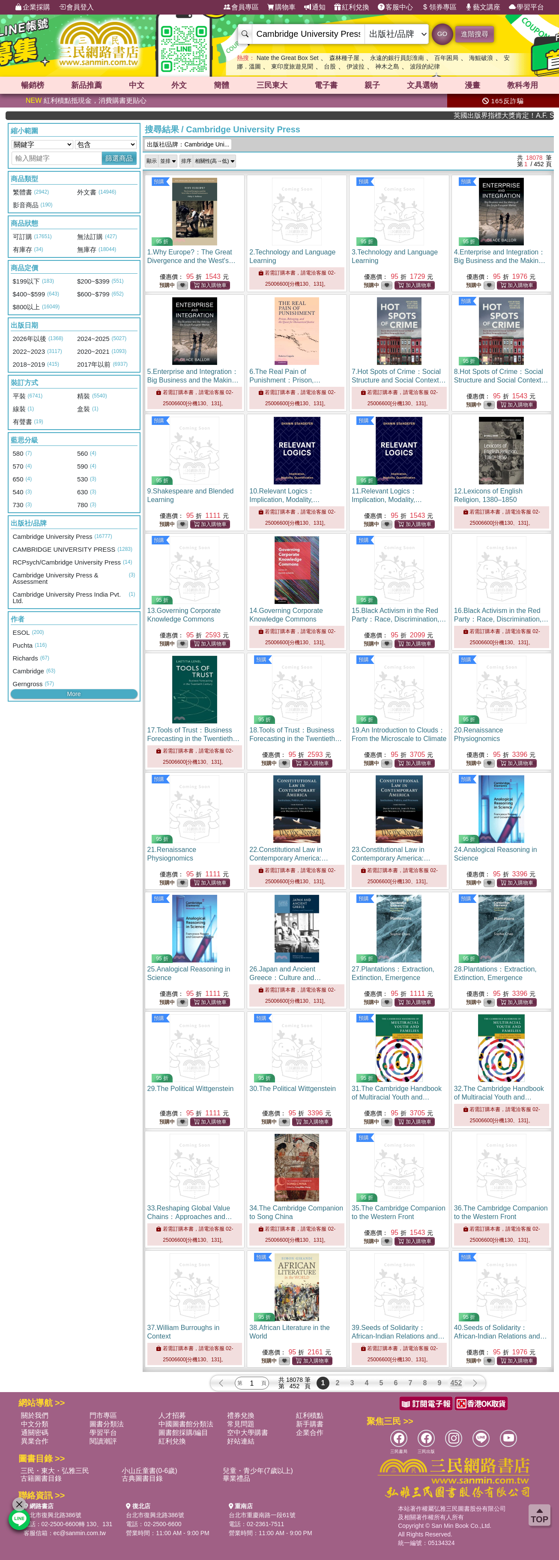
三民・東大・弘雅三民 (55, 1470)
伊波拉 (356, 66)
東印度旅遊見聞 (292, 66)
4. (500, 260)
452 (456, 1383)
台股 (330, 66)
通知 (315, 7)
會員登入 (76, 7)
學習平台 (526, 7)
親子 (372, 85)
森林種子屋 (344, 57)
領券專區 (439, 7)
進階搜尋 (474, 34)
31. (397, 1097)
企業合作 (309, 1432)
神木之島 (387, 66)
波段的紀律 (425, 66)
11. (387, 499)
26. (285, 977)
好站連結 (240, 1441)
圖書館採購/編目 (183, 1432)
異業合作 (34, 1441)
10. (284, 499)
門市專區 (103, 1415)
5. (193, 380)
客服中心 (395, 7)
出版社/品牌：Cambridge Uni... (188, 144)
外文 (179, 85)
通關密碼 (34, 1432)
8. (501, 380)
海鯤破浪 (481, 57)
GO (442, 33)
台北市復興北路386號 (52, 1515)
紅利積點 (309, 1415)
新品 (86, 85)
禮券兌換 (240, 1415)
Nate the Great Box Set (288, 57)
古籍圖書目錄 (41, 1478)
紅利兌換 (351, 7)
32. (499, 1097)
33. (189, 1216)
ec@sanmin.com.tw (80, 1533)
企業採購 (32, 7)
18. (295, 738)
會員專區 (241, 7)
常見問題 (240, 1424)
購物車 (281, 7)
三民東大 (272, 85)
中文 (136, 85)
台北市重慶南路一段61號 (262, 1515)
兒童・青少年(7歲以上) (258, 1470)
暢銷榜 (32, 85)
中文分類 (34, 1424)
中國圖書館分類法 (185, 1424)
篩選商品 (119, 158)
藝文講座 (482, 7)
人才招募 (172, 1415)
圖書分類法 (107, 1424)
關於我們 (34, 1415)
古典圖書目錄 (142, 1478)
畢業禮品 (236, 1478)
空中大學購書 (247, 1432)
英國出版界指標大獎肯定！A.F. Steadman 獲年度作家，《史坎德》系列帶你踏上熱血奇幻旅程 (523, 115)
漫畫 (472, 85)
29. (190, 1088)
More (74, 693)
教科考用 (522, 85)
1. (191, 260)
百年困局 (446, 57)
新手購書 (309, 1424)
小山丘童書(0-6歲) (149, 1470)
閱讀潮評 (103, 1441)
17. (193, 738)
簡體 (221, 85)
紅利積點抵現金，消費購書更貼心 (86, 100)
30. (292, 1088)
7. (399, 380)
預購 (159, 182)
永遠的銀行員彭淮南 (397, 57)
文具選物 (422, 85)
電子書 (326, 85)
